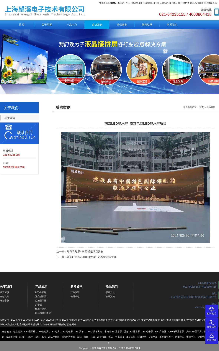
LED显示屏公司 (70, 320)
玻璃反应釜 (121, 320)
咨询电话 (211, 311)
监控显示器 (40, 300)
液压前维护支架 (43, 313)
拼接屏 (111, 320)
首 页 (22, 24)
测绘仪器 (159, 320)
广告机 (38, 304)
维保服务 (122, 24)
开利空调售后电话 (30, 324)
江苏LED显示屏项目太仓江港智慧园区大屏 (91, 257)
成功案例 (97, 24)
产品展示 (41, 286)
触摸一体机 (40, 308)
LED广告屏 (39, 320)
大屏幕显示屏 (101, 320)
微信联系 (211, 324)
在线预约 (110, 296)
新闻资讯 (147, 24)
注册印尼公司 (188, 320)
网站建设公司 (134, 320)
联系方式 (110, 292)
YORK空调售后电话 (205, 320)
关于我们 (6, 286)
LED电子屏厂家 (53, 320)
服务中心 (4, 300)
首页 (201, 107)
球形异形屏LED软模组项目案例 (85, 251)
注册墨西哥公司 (172, 320)
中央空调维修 (148, 320)
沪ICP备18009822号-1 (129, 348)
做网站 (72, 324)
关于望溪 (47, 24)
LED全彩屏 (28, 320)
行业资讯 (75, 292)
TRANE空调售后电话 (10, 324)
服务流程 (4, 296)
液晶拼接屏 (40, 296)
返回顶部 (211, 337)
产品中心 (72, 24)
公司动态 (75, 296)
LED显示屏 (40, 292)
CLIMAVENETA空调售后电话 (54, 324)
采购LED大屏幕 (86, 320)
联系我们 (172, 24)
